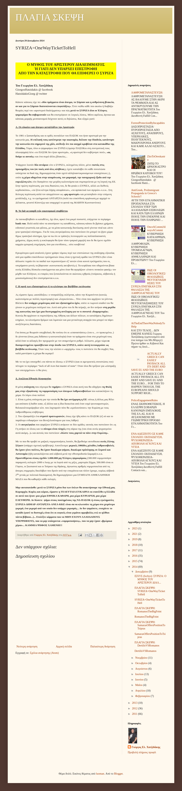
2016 (135, 555)
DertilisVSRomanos (145, 651)
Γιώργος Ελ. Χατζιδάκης (146, 747)
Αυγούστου (141, 668)
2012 (135, 708)
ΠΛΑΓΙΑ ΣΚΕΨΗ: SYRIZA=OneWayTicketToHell (150, 591)
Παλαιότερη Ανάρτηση (102, 646)
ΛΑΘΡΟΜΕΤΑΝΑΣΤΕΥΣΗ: (147, 92)
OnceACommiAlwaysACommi (156, 228)
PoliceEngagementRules (144, 400)
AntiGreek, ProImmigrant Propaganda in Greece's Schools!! (145, 193)
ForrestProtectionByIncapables (148, 123)
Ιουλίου (139, 674)
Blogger (118, 773)
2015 (135, 561)
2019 (135, 539)
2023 (135, 528)
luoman (100, 773)
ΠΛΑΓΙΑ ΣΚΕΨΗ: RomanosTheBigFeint (148, 610)
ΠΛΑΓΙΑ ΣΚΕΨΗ (49, 17)
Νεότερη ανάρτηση (26, 646)
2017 (135, 550)
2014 (135, 566)
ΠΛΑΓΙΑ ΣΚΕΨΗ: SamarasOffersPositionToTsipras (150, 625)
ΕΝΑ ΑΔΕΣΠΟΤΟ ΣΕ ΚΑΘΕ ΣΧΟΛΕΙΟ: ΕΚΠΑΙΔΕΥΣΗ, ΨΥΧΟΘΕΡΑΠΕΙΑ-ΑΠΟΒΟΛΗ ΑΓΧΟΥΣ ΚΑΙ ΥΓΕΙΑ (147, 440)
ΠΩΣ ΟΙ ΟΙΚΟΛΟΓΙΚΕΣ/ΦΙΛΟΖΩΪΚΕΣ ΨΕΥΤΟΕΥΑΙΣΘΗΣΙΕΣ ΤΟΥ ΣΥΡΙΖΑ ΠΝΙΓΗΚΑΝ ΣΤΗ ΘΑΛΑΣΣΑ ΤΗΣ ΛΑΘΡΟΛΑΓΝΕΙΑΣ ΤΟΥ (148, 282)
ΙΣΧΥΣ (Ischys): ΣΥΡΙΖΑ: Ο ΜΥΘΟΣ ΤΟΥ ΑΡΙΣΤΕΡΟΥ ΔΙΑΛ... (150, 579)
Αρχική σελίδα (64, 646)
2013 (135, 702)
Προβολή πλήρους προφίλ (142, 752)
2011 (135, 713)
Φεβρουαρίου (143, 696)
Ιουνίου (139, 679)
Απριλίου (140, 690)
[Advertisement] (147, 58)
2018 (135, 544)
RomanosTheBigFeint (147, 616)
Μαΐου (139, 685)
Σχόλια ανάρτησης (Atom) (44, 652)
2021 (135, 533)
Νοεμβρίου (141, 657)
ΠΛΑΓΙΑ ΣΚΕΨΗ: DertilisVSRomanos (147, 644)
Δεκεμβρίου (142, 571)
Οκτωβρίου (141, 663)
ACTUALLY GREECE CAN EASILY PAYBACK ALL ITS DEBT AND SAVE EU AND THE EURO (148, 361)
